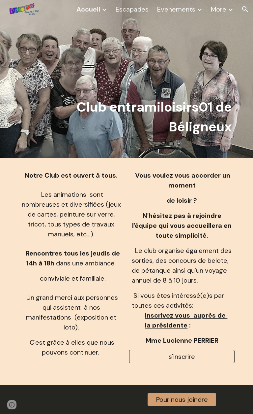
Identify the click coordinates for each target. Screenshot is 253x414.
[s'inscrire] (181, 356)
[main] (135, 78)
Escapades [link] (132, 9)
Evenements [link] (176, 9)
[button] (245, 9)
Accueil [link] (88, 9)
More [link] (218, 9)
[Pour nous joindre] (181, 399)
